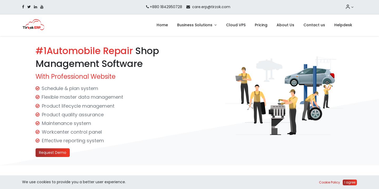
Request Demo (52, 152)
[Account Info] (349, 7)
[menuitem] (162, 25)
